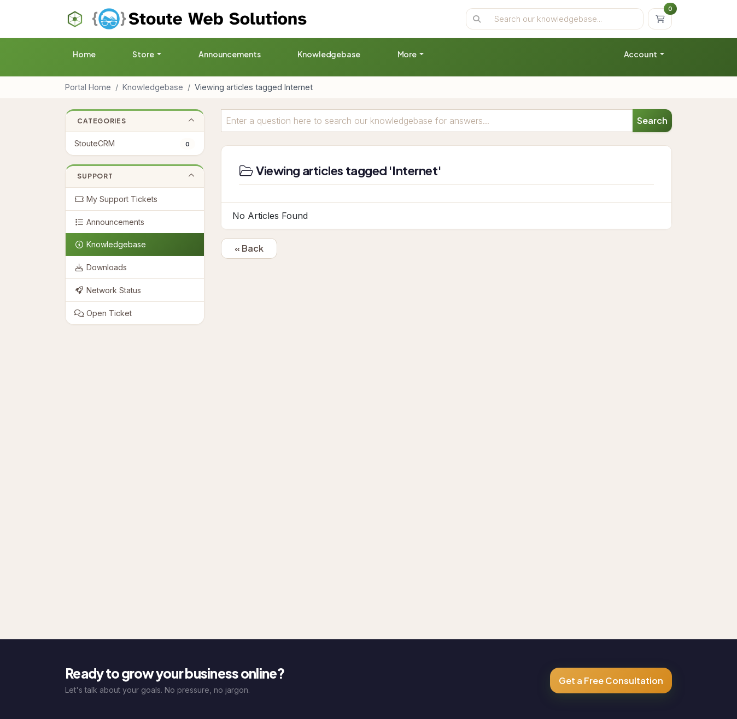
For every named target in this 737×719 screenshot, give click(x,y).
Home (84, 54)
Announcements (229, 54)
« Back (249, 248)
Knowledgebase (328, 54)
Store (143, 54)
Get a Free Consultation (611, 680)
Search (652, 120)
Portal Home (88, 87)
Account (641, 54)
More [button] (407, 54)
